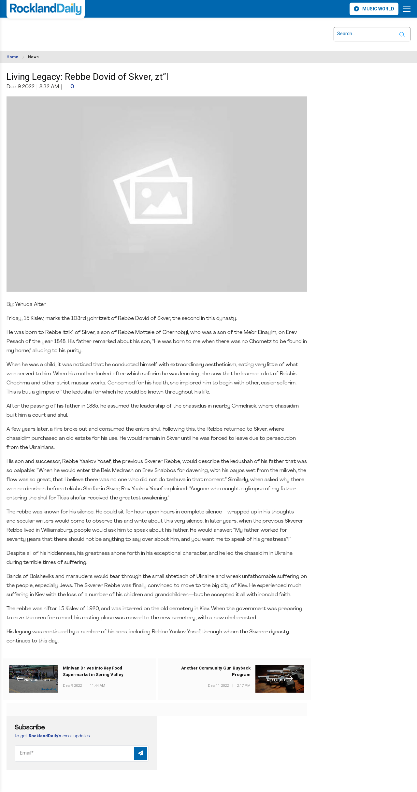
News (33, 57)
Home (12, 57)
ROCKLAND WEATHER (64, 30)
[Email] (82, 753)
